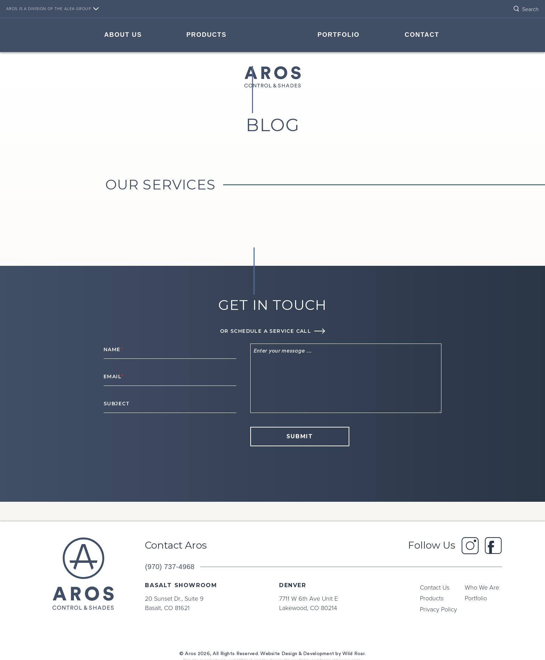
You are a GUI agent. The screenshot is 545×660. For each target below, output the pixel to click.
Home (272, 34)
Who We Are (482, 587)
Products (206, 34)
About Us (123, 34)
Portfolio (338, 34)
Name (113, 349)
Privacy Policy (438, 609)
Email (113, 376)
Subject (117, 403)
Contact (422, 34)
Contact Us (434, 587)
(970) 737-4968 (169, 566)
